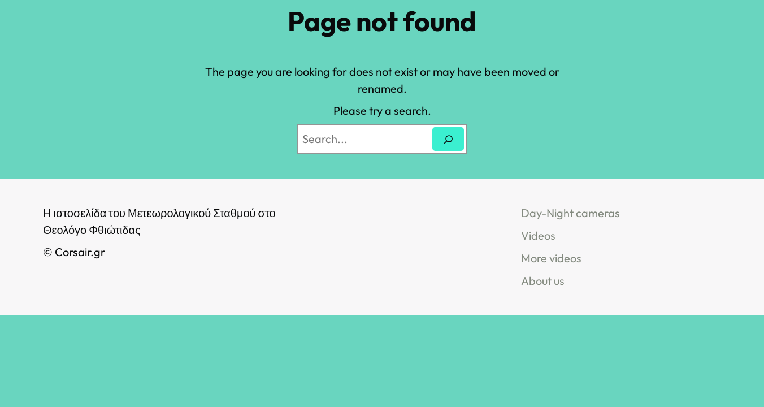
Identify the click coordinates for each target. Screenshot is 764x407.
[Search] (448, 139)
